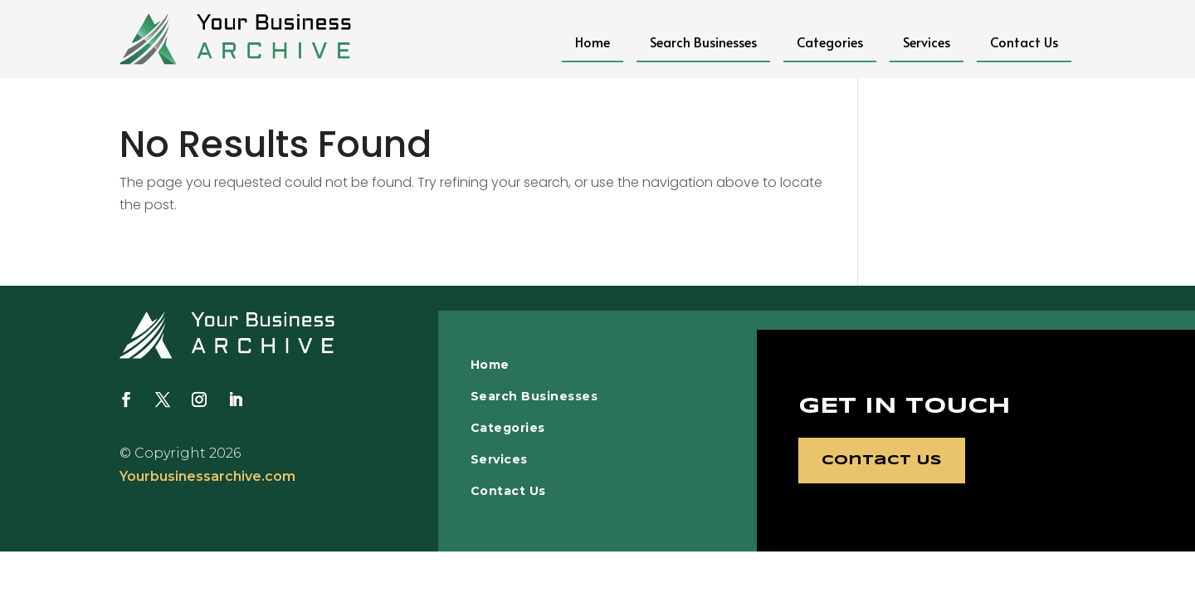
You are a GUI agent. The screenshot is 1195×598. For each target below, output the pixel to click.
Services (926, 41)
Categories (830, 41)
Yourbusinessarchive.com (207, 476)
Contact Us (1024, 41)
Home (592, 41)
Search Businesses (703, 41)
